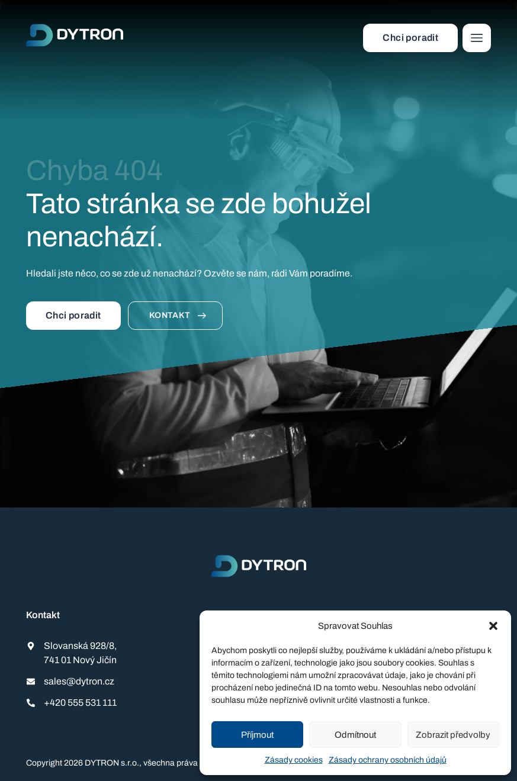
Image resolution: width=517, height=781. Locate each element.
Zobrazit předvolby (453, 735)
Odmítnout (355, 735)
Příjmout (257, 735)
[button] (493, 626)
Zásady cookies (294, 760)
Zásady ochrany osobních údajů (388, 760)
